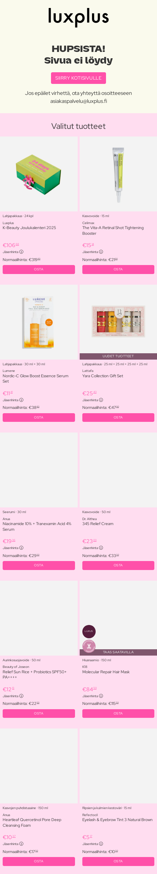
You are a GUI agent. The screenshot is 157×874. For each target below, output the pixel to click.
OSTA (38, 269)
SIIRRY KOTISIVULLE (78, 78)
